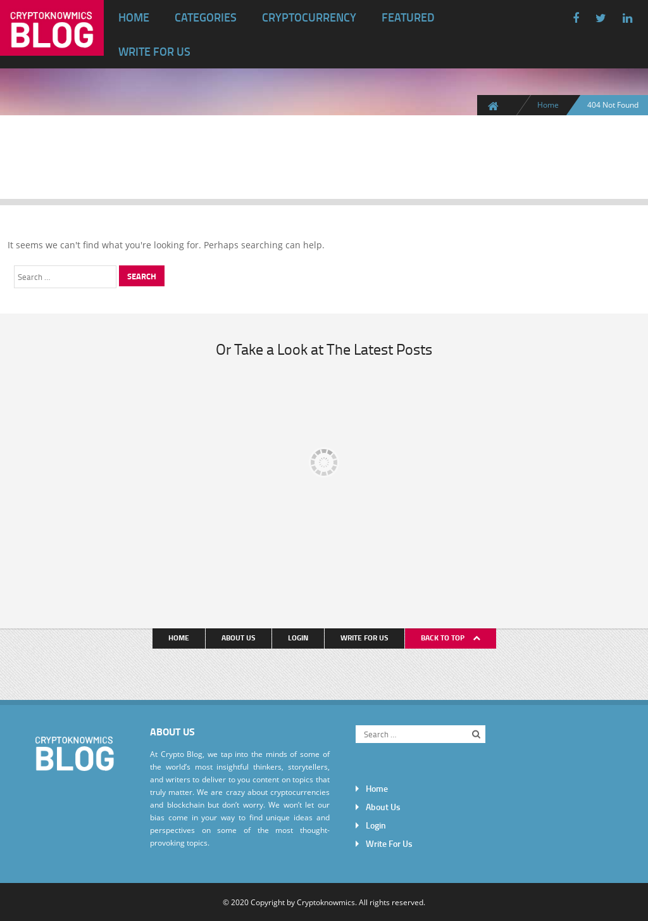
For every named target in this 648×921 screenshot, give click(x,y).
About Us (238, 637)
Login (298, 637)
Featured (408, 17)
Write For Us (154, 51)
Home (133, 17)
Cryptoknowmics (326, 902)
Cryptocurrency (309, 17)
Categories (206, 17)
